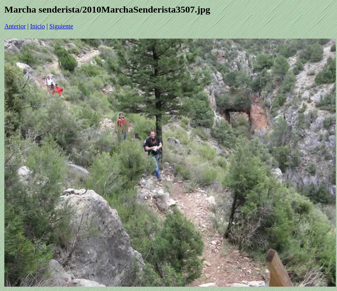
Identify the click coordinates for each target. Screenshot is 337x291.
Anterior (15, 26)
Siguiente (61, 26)
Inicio (37, 26)
